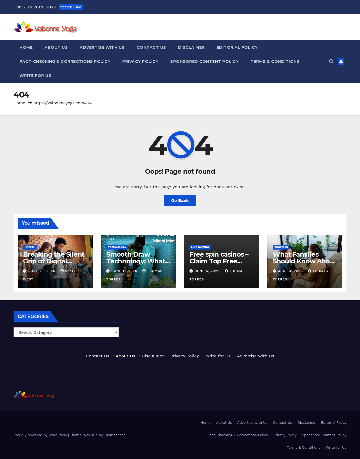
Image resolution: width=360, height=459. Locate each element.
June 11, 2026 (125, 271)
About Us (56, 47)
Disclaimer (191, 47)
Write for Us (35, 75)
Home (26, 47)
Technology (117, 246)
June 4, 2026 (291, 271)
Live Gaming (200, 246)
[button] (331, 61)
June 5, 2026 (208, 271)
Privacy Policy (140, 61)
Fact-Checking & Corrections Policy (65, 61)
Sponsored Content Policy (204, 61)
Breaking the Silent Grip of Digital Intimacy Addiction (53, 261)
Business (281, 246)
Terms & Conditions (275, 61)
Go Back (180, 200)
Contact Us (151, 47)
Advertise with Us (102, 47)
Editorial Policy (237, 47)
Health (30, 246)
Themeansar (114, 435)
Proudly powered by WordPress (41, 435)
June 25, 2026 (42, 271)
